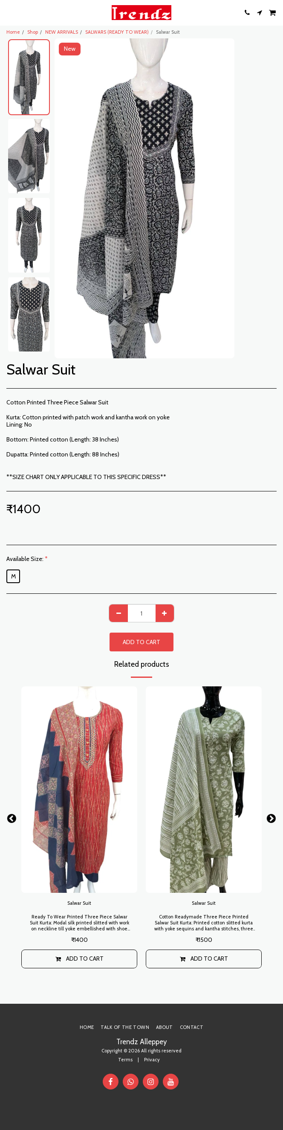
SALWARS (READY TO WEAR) (117, 32)
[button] (9, 12)
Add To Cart (141, 642)
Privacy (152, 1060)
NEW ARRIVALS (61, 32)
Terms (125, 1060)
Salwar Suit (79, 903)
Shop (32, 32)
